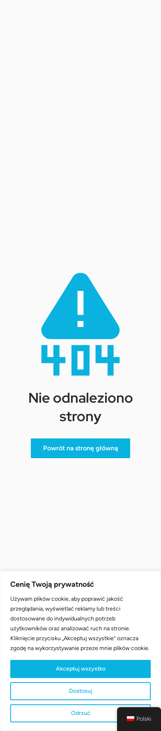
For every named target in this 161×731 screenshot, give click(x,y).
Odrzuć (80, 713)
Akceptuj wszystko (81, 668)
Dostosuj (80, 690)
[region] (80, 651)
